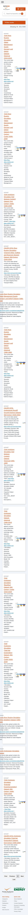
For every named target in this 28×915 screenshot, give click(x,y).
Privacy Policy (17, 911)
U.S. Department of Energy (19, 890)
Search (22, 14)
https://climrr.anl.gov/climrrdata (12, 273)
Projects (4, 905)
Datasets (4, 901)
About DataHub (18, 899)
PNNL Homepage (18, 909)
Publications (5, 903)
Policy (15, 901)
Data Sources (5, 909)
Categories (5, 899)
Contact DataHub (18, 903)
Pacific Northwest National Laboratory (7, 890)
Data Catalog (5, 896)
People (4, 907)
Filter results (9, 22)
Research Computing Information (19, 906)
